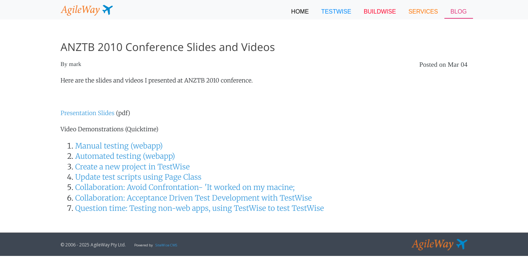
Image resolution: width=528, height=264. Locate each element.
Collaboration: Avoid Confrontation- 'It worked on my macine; (185, 187)
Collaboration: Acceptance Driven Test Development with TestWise (193, 198)
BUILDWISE (380, 11)
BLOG (459, 11)
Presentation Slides (87, 113)
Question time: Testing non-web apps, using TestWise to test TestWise (199, 208)
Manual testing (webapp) (119, 146)
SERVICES (423, 11)
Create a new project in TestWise (132, 167)
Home (300, 11)
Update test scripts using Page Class (138, 177)
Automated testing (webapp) (125, 156)
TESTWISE (336, 11)
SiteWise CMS (166, 245)
